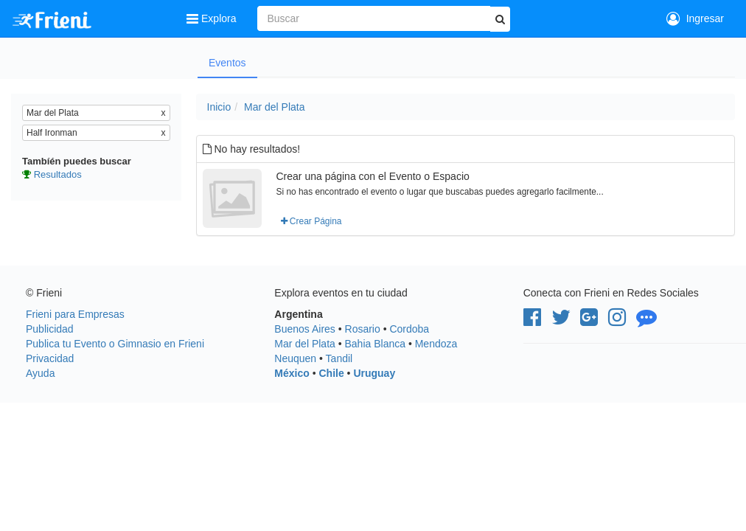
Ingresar (695, 18)
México (291, 373)
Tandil (339, 358)
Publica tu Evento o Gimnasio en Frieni (115, 344)
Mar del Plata (274, 107)
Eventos (227, 63)
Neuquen (295, 358)
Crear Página (311, 221)
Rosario (362, 329)
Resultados (58, 174)
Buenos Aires (304, 329)
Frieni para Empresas (75, 314)
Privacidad (50, 358)
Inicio (219, 107)
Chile (331, 373)
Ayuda (40, 373)
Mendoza (436, 344)
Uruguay (374, 373)
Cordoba (409, 329)
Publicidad (50, 329)
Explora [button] (212, 18)
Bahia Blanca (375, 344)
